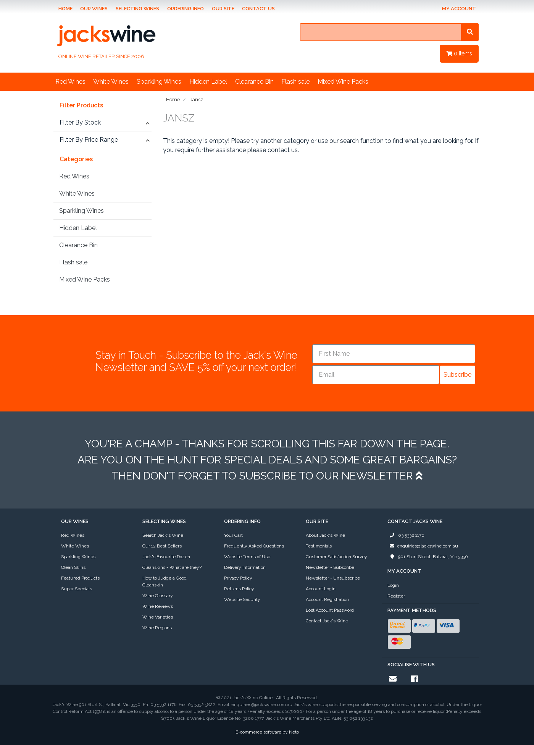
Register (396, 596)
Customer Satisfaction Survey (336, 556)
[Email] (375, 374)
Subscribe (457, 374)
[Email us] (392, 678)
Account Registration (327, 599)
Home (65, 8)
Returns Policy (239, 588)
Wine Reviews (157, 606)
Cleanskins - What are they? (172, 567)
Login (393, 585)
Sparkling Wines (159, 81)
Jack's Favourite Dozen (166, 556)
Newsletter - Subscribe (330, 567)
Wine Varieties (157, 617)
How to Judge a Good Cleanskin (164, 581)
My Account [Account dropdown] (459, 8)
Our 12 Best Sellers (162, 546)
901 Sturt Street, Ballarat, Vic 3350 (427, 556)
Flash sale (295, 81)
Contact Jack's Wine (327, 621)
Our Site (223, 8)
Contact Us (258, 8)
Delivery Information (245, 567)
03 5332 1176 (405, 535)
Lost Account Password (330, 610)
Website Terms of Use (247, 556)
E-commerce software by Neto (267, 732)
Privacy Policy (238, 578)
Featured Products (80, 578)
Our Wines (94, 8)
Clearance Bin (254, 81)
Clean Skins (73, 567)
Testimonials (319, 546)
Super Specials (76, 588)
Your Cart (233, 535)
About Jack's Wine (325, 535)
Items (459, 53)
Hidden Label (208, 81)
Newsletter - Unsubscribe (333, 578)
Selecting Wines (137, 8)
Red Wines (70, 81)
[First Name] (393, 353)
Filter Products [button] (81, 105)
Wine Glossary (157, 595)
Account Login (321, 588)
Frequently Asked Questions (254, 546)
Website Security (242, 599)
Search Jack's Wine (162, 535)
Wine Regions (157, 627)
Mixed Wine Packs (343, 81)
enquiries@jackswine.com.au (422, 546)
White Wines (111, 81)
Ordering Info (185, 8)
